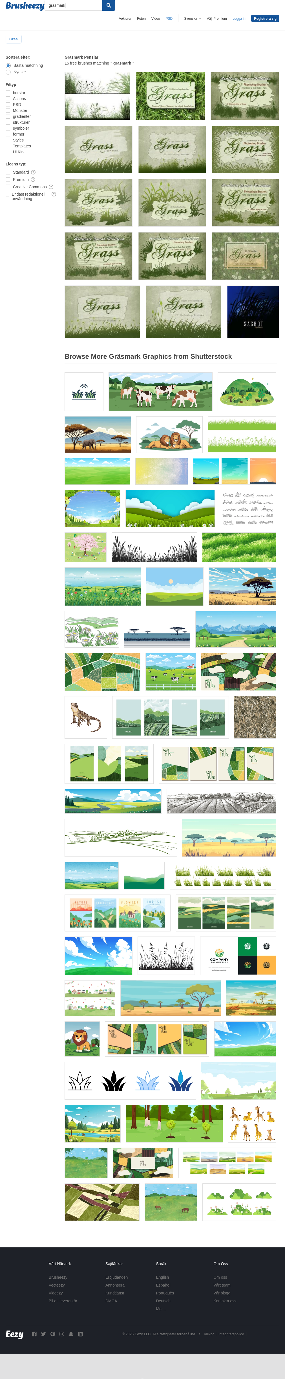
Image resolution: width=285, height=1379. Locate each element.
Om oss (220, 1277)
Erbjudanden (116, 1277)
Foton (141, 19)
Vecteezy (57, 1285)
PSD (169, 19)
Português (165, 1293)
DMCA (111, 1301)
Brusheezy (58, 1277)
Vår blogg (221, 1293)
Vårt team (222, 1285)
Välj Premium (217, 19)
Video (155, 19)
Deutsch (163, 1301)
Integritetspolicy (231, 1334)
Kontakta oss (224, 1301)
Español (163, 1285)
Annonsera (115, 1285)
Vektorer (125, 19)
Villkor (209, 1334)
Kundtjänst (114, 1293)
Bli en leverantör (63, 1301)
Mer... (161, 1309)
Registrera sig (265, 19)
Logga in (239, 19)
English (162, 1277)
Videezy (56, 1293)
